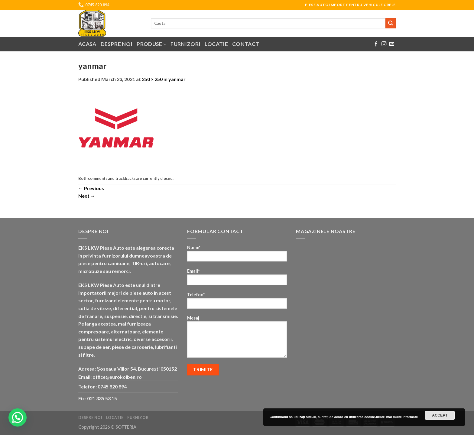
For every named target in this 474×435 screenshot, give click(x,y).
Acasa (87, 44)
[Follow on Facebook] (376, 44)
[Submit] (390, 23)
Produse (151, 44)
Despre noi (117, 44)
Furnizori (185, 44)
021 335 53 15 (102, 398)
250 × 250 (152, 79)
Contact (245, 44)
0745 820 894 (112, 386)
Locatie (216, 44)
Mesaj (237, 338)
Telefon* (237, 302)
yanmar (177, 79)
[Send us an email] (391, 44)
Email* (237, 278)
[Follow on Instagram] (383, 44)
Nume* (237, 255)
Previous (91, 188)
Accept (440, 415)
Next (86, 196)
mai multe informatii (402, 417)
